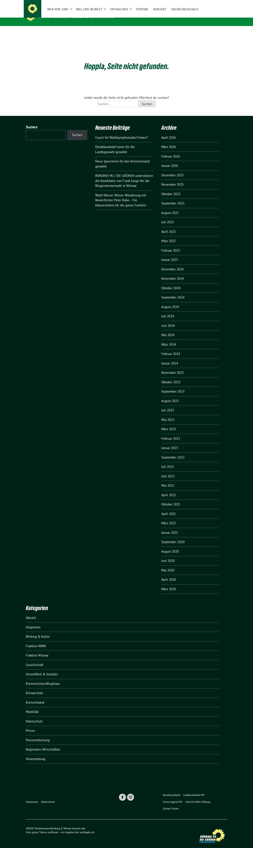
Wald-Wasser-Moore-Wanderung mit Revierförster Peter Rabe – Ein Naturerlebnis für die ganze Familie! (120, 195)
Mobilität (32, 706)
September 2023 (172, 386)
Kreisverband (35, 697)
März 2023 (168, 423)
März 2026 (168, 141)
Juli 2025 (167, 217)
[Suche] (216, 3)
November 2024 (172, 273)
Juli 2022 (167, 461)
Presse (30, 725)
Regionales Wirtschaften (43, 744)
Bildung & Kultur (38, 631)
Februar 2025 (170, 245)
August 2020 (170, 546)
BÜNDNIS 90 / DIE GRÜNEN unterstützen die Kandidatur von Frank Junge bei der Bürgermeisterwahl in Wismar (124, 175)
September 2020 (172, 536)
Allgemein (33, 622)
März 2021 (168, 518)
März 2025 (168, 235)
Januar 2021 (169, 527)
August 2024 (170, 301)
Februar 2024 (170, 348)
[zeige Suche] (221, 3)
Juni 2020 (168, 555)
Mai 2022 (167, 480)
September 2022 (172, 452)
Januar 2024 (169, 358)
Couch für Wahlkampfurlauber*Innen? (121, 132)
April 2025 (168, 226)
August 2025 (170, 207)
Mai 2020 (167, 565)
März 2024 (168, 339)
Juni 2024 (168, 320)
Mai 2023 (167, 414)
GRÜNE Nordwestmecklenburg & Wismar (76, 16)
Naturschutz (34, 716)
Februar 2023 (170, 433)
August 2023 (170, 395)
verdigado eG (87, 826)
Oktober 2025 (170, 188)
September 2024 (172, 292)
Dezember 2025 (172, 170)
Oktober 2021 (170, 499)
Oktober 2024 (170, 282)
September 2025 (172, 198)
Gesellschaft (34, 659)
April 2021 (168, 508)
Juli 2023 (167, 405)
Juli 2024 (167, 311)
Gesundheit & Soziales (42, 669)
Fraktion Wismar (37, 650)
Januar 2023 (169, 442)
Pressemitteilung (38, 734)
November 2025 (172, 179)
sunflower (53, 826)
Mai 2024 (167, 329)
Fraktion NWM (36, 640)
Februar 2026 (170, 151)
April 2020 (168, 574)
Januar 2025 (169, 254)
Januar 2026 (169, 160)
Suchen (31, 121)
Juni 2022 (168, 471)
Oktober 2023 (170, 377)
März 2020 (168, 583)
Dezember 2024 (172, 264)
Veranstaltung (35, 753)
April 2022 (168, 489)
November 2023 (172, 367)
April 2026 (168, 132)
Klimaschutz (34, 687)
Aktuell (31, 612)
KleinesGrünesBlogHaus (43, 678)
